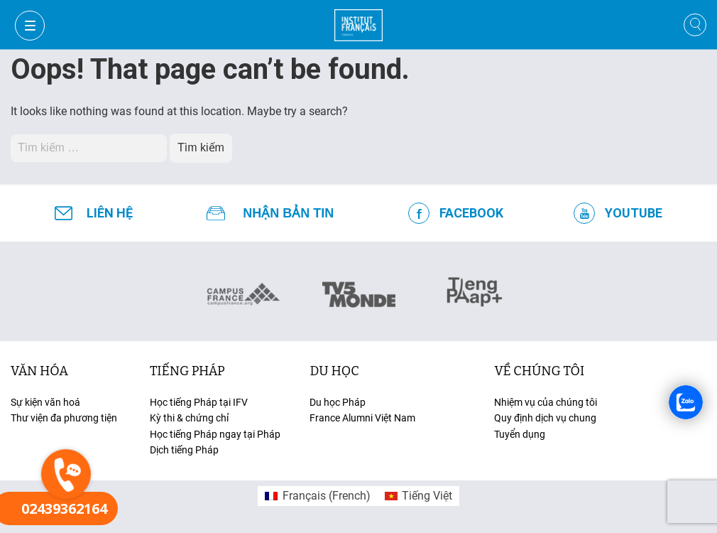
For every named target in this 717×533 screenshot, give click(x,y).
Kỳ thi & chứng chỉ (189, 418)
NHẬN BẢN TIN (288, 213)
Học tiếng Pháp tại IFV (199, 402)
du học (334, 371)
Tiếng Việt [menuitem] (427, 495)
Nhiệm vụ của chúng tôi (545, 402)
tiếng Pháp (187, 371)
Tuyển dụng (519, 434)
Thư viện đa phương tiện (64, 418)
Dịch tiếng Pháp (184, 450)
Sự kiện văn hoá (45, 402)
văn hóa (39, 371)
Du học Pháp (338, 402)
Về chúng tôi (539, 371)
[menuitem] (317, 496)
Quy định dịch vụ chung (545, 418)
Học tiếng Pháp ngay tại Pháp (215, 434)
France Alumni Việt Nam (362, 418)
